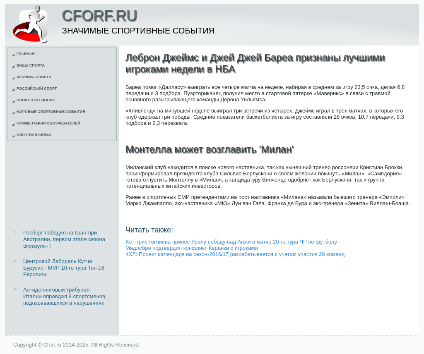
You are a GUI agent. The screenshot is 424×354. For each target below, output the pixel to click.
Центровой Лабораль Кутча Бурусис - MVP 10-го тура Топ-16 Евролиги (63, 268)
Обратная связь (34, 135)
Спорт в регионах (36, 100)
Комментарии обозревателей (48, 123)
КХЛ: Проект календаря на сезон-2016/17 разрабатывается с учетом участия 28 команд (234, 254)
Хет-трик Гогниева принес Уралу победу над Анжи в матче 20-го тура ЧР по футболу (231, 242)
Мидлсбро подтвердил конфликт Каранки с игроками (191, 248)
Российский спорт (37, 88)
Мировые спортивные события (51, 112)
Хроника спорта (34, 77)
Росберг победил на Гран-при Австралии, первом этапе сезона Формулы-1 (64, 239)
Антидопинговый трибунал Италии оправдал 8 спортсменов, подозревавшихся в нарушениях (65, 296)
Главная (26, 54)
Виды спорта (31, 65)
